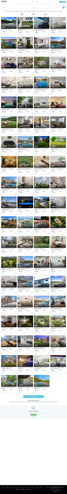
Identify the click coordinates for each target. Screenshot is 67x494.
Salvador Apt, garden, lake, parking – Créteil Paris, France (57, 149)
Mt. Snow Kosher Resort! (6, 29)
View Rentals (33, 396)
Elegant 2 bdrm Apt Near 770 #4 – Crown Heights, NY (40, 269)
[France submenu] (57, 11)
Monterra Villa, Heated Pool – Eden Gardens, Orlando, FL (8, 209)
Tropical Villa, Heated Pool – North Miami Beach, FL (40, 229)
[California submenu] (41, 11)
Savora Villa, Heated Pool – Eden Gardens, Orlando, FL (8, 50)
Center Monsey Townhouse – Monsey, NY (8, 69)
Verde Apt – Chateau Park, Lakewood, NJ (41, 109)
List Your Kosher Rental (33, 411)
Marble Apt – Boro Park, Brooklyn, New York (41, 50)
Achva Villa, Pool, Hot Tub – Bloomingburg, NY (23, 308)
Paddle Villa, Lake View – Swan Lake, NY (8, 249)
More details (33, 416)
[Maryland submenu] (21, 11)
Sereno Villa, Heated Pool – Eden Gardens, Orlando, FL (24, 269)
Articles (20, 487)
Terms (27, 487)
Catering (16, 487)
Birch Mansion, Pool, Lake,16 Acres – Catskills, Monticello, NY (8, 269)
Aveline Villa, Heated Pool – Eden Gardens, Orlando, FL (8, 189)
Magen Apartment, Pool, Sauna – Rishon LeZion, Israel (25, 368)
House (20, 86)
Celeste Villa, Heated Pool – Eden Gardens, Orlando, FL (24, 289)
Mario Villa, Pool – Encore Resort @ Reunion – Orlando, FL (57, 50)
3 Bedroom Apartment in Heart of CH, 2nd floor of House (57, 109)
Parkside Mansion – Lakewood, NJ (57, 128)
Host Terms (37, 487)
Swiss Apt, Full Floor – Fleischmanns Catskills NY (24, 388)
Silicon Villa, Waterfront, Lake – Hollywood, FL (23, 30)
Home (29, 1)
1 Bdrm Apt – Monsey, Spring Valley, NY (25, 248)
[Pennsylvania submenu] (16, 11)
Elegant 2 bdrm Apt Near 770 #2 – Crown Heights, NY (24, 50)
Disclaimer (41, 487)
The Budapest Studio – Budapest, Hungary (24, 129)
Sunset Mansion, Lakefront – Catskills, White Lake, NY (25, 89)
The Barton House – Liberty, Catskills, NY (41, 149)
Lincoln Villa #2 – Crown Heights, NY (24, 347)
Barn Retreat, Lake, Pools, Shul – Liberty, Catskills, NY (7, 129)
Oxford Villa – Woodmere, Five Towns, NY (8, 229)
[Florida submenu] (25, 11)
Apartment (4, 86)
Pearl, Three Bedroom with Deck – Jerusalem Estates (8, 89)
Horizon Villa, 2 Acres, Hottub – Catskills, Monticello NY (40, 348)
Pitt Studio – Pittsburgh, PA (6, 347)
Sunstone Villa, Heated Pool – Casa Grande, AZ (57, 328)
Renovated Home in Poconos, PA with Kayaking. (57, 269)
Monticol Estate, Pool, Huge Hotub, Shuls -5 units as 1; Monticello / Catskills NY (25, 169)
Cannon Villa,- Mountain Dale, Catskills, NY (25, 229)
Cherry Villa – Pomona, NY (39, 248)
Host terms (33, 417)
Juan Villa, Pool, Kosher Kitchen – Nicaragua (24, 69)
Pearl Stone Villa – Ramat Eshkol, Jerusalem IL (57, 30)
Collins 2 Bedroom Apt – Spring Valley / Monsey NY (58, 348)
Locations (3, 487)
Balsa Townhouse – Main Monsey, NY (8, 327)
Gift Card (11, 487)
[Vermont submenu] (33, 11)
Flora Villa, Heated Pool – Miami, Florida (40, 209)
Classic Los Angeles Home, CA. (23, 327)
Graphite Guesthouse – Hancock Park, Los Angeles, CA (41, 189)
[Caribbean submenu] (49, 11)
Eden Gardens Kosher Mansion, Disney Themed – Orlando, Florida (41, 30)
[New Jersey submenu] (11, 11)
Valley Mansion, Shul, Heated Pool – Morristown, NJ (40, 328)
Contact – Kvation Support (26, 489)
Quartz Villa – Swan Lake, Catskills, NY (58, 168)
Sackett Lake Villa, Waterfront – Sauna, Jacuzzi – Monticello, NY (25, 109)
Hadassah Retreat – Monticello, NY (8, 308)
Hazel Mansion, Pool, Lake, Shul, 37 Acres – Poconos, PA (57, 229)
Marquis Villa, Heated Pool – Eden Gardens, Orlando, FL (57, 289)
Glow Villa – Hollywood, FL (23, 208)
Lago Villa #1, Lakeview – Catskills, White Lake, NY (40, 368)
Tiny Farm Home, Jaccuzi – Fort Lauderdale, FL (40, 69)
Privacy (23, 487)
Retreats (7, 487)
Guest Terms (32, 487)
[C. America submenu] (54, 11)
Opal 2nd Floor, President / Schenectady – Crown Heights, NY (58, 209)
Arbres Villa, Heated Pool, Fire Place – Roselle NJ (8, 388)
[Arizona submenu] (37, 11)
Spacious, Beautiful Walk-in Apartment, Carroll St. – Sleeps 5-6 (41, 169)
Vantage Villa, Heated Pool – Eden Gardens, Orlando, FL (24, 149)
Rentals (33, 1)
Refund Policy (18, 489)
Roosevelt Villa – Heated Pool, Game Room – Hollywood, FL (57, 368)
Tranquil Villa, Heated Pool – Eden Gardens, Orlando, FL (8, 109)
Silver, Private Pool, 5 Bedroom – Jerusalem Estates (40, 129)
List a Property (33, 414)
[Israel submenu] (61, 11)
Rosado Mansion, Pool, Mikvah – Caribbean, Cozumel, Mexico (56, 308)
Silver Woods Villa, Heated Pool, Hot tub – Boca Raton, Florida (41, 89)
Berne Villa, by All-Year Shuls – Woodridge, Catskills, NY (7, 368)
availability (52, 401)
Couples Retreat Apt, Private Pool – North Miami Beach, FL (57, 189)
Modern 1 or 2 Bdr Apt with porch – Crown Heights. (24, 189)
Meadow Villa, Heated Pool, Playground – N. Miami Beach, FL (41, 289)
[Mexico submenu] (45, 11)
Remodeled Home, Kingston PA (56, 69)
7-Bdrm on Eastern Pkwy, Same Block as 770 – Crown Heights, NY (57, 249)
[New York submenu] (7, 11)
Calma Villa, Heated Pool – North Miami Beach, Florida (41, 388)
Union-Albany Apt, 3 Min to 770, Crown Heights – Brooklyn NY (9, 149)
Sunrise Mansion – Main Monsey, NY (8, 168)
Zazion (56, 491)
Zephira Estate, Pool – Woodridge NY (8, 288)
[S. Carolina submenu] (29, 11)
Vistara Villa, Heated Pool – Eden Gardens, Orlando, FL (40, 308)
